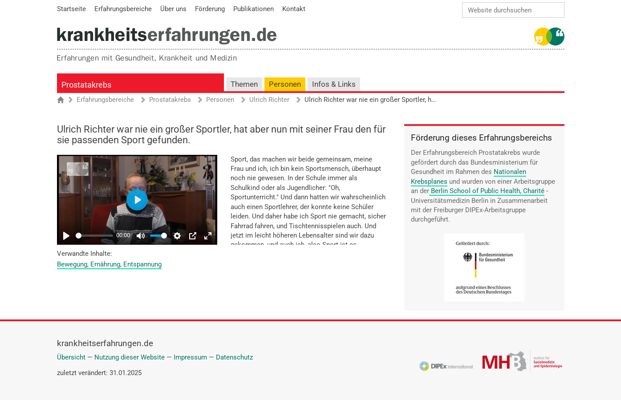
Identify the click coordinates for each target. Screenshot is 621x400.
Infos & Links (334, 84)
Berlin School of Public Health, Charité (487, 191)
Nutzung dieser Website (129, 357)
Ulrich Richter (269, 100)
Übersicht (71, 357)
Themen (244, 84)
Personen (285, 84)
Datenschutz (234, 357)
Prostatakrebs (86, 84)
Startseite (65, 101)
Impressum (190, 357)
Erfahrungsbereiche (105, 100)
